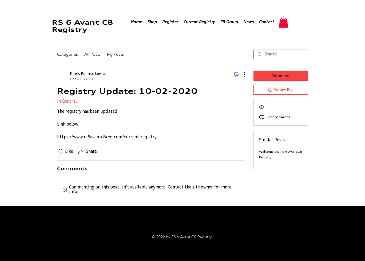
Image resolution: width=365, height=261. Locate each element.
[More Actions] (242, 74)
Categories (67, 54)
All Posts (92, 54)
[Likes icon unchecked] (60, 151)
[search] (280, 54)
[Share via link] (87, 151)
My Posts (115, 54)
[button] (283, 22)
